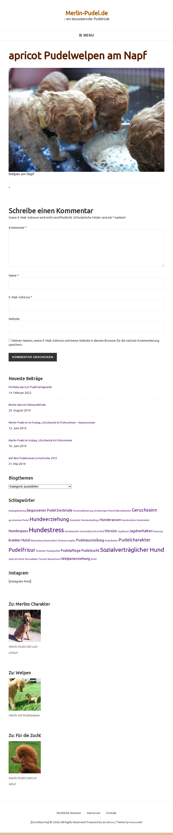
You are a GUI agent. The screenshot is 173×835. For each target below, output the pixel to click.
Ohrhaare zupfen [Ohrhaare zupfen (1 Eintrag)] (67, 541)
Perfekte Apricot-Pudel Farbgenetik (33, 387)
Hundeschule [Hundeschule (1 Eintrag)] (129, 521)
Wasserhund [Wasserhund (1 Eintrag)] (54, 559)
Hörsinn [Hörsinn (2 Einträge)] (111, 531)
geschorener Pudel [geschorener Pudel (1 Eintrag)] (19, 521)
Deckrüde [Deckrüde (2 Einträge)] (65, 511)
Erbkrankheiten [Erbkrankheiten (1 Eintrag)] (123, 511)
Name (14, 275)
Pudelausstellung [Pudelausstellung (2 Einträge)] (90, 541)
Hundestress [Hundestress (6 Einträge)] (46, 530)
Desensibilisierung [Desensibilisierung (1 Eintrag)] (83, 511)
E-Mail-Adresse (20, 297)
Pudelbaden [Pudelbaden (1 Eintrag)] (111, 541)
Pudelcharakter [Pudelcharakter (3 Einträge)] (134, 540)
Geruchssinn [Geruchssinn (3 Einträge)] (144, 510)
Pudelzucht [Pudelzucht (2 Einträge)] (90, 551)
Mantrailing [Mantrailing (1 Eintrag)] (36, 541)
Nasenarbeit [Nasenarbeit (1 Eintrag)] (50, 541)
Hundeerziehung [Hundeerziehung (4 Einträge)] (49, 520)
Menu (86, 35)
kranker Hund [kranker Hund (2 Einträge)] (19, 541)
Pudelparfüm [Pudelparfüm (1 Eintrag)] (53, 551)
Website (14, 319)
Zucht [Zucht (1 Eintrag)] (94, 559)
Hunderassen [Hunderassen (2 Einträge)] (110, 520)
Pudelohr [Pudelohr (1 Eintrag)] (41, 551)
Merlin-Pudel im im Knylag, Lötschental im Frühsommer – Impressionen (56, 423)
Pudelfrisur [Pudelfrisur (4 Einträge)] (22, 551)
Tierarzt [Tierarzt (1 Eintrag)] (42, 559)
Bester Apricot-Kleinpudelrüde (30, 405)
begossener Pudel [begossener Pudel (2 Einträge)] (41, 511)
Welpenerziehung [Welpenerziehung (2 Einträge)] (75, 559)
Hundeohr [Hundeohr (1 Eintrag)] (75, 521)
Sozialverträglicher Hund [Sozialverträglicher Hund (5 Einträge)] (132, 550)
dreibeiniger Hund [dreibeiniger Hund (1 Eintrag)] (104, 511)
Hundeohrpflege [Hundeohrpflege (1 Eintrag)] (90, 521)
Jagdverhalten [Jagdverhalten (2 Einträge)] (141, 531)
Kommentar (18, 227)
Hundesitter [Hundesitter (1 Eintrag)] (143, 521)
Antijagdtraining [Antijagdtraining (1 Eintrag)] (17, 511)
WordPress (107, 824)
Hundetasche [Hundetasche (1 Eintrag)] (72, 532)
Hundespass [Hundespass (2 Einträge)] (18, 531)
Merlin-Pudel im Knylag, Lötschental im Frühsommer (44, 441)
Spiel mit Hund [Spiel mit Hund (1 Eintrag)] (16, 559)
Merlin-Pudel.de (86, 13)
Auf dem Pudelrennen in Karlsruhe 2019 (36, 458)
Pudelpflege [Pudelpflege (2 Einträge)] (71, 551)
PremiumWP (137, 824)
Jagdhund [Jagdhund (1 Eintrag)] (123, 532)
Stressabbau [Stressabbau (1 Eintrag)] (31, 559)
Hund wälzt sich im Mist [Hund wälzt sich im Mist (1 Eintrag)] (92, 532)
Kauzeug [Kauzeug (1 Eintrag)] (158, 532)
